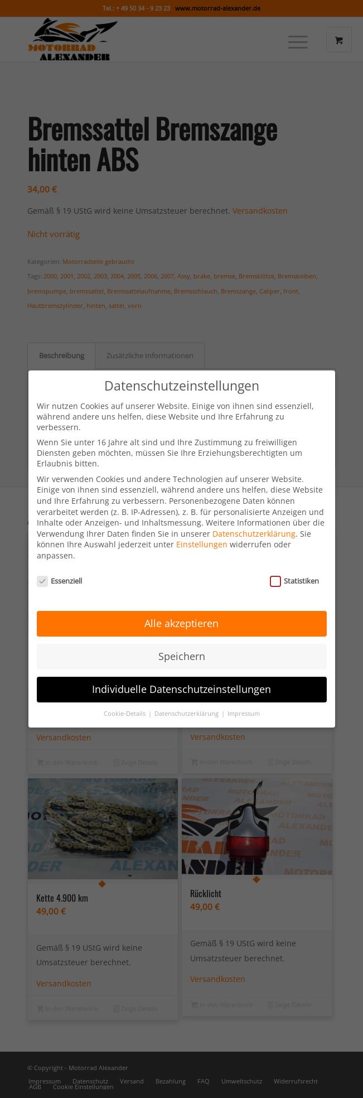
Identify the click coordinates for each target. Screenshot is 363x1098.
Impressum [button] (244, 709)
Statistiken (295, 576)
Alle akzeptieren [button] (181, 618)
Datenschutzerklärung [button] (187, 709)
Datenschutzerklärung (254, 528)
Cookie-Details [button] (125, 709)
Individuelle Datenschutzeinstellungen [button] (181, 684)
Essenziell (60, 576)
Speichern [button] (181, 651)
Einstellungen (202, 539)
